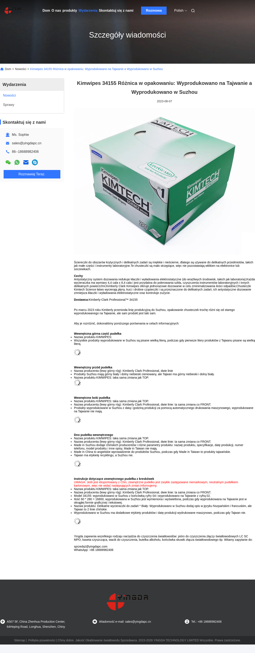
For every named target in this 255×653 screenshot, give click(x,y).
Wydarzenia (87, 10)
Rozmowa (154, 10)
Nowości (20, 69)
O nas (56, 10)
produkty (69, 10)
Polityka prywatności (41, 640)
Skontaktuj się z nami (116, 10)
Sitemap (19, 640)
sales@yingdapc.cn (26, 143)
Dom (46, 10)
